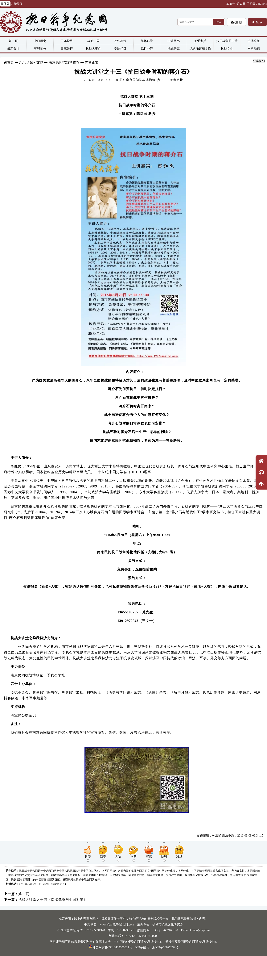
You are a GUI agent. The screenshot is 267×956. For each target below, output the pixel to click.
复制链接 (176, 79)
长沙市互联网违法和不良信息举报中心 (191, 941)
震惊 (149, 858)
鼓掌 (103, 858)
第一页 (23, 894)
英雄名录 (147, 41)
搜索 (218, 21)
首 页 (13, 41)
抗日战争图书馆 (227, 41)
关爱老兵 (200, 41)
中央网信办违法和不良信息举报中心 (138, 941)
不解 (133, 858)
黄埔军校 (40, 48)
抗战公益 (254, 41)
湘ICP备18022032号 (165, 947)
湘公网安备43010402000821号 (110, 947)
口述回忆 (173, 41)
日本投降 (67, 41)
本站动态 (254, 48)
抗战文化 (227, 48)
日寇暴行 (67, 48)
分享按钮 (259, 61)
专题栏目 (120, 48)
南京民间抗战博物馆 (64, 62)
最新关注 (13, 48)
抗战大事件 (93, 48)
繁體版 (18, 3)
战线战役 (120, 41)
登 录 (259, 21)
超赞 (88, 858)
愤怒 (164, 858)
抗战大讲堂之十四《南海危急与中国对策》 (52, 900)
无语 (118, 858)
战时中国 (93, 41)
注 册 (238, 22)
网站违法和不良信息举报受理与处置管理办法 (80, 941)
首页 (10, 62)
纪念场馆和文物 (200, 48)
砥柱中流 (147, 48)
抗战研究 (173, 48)
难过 (179, 858)
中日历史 (40, 41)
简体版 (5, 3)
